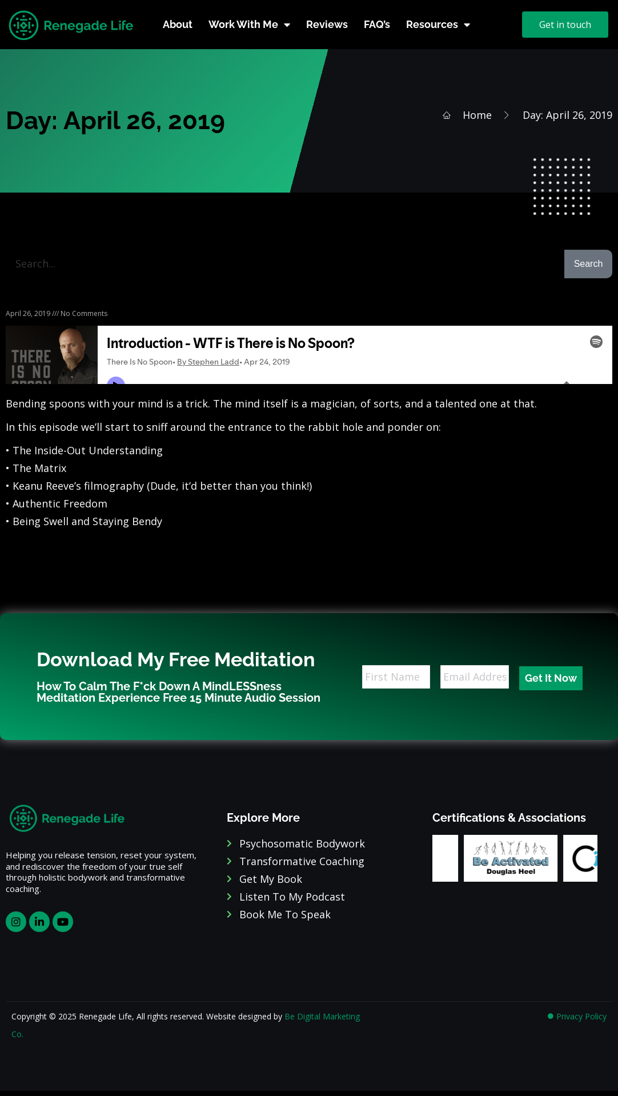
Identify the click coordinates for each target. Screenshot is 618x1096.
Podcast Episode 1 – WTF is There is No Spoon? (120, 299)
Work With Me (249, 24)
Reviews (327, 24)
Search (588, 264)
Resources (438, 24)
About (177, 24)
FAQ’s (377, 24)
